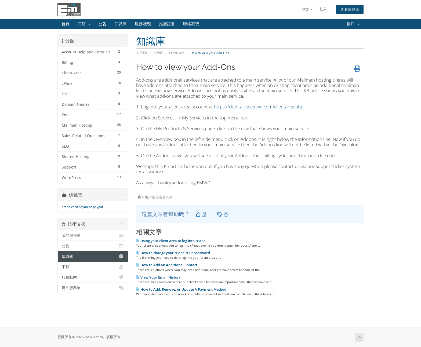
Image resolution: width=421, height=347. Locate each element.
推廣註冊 (167, 23)
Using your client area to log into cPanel (171, 240)
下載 (93, 267)
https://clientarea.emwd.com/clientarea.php (258, 107)
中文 (307, 9)
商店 (84, 23)
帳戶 (353, 23)
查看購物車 (349, 9)
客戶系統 (142, 53)
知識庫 (121, 23)
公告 (103, 23)
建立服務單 (93, 287)
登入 (323, 9)
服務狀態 (143, 23)
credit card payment (77, 206)
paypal (98, 206)
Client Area (176, 53)
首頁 (65, 23)
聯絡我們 (191, 23)
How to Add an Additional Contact (166, 264)
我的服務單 (93, 235)
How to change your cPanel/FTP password (173, 252)
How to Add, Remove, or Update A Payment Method (181, 289)
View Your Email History (158, 277)
